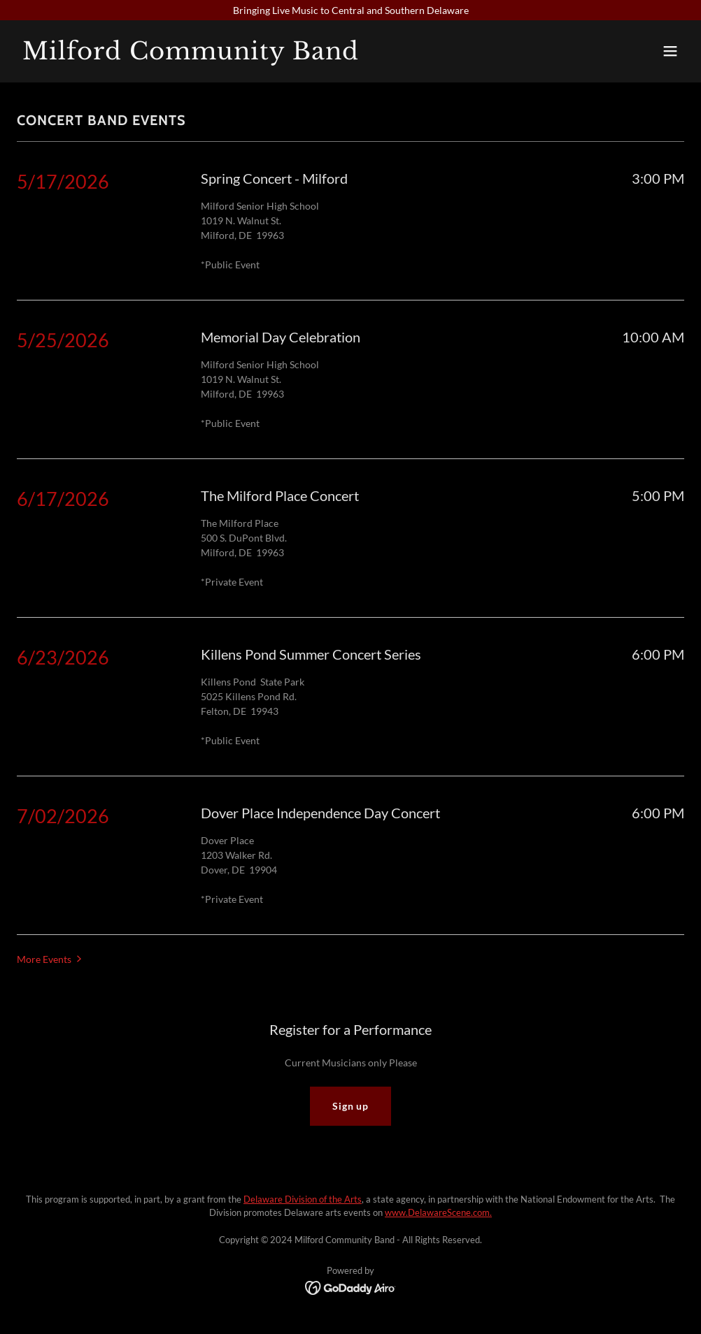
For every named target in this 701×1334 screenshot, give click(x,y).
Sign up (350, 1106)
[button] (670, 51)
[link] (190, 55)
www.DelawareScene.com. (438, 1212)
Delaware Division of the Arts (302, 1199)
